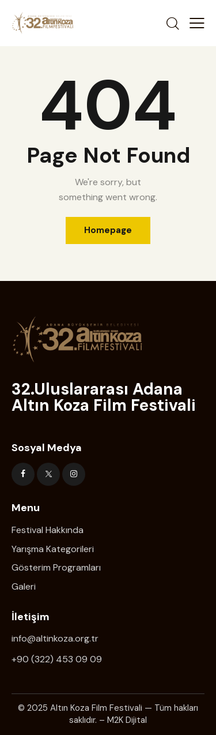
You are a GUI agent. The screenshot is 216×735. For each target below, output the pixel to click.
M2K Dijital (127, 720)
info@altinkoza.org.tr (55, 638)
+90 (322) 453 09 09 (57, 659)
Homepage (108, 230)
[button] (197, 23)
